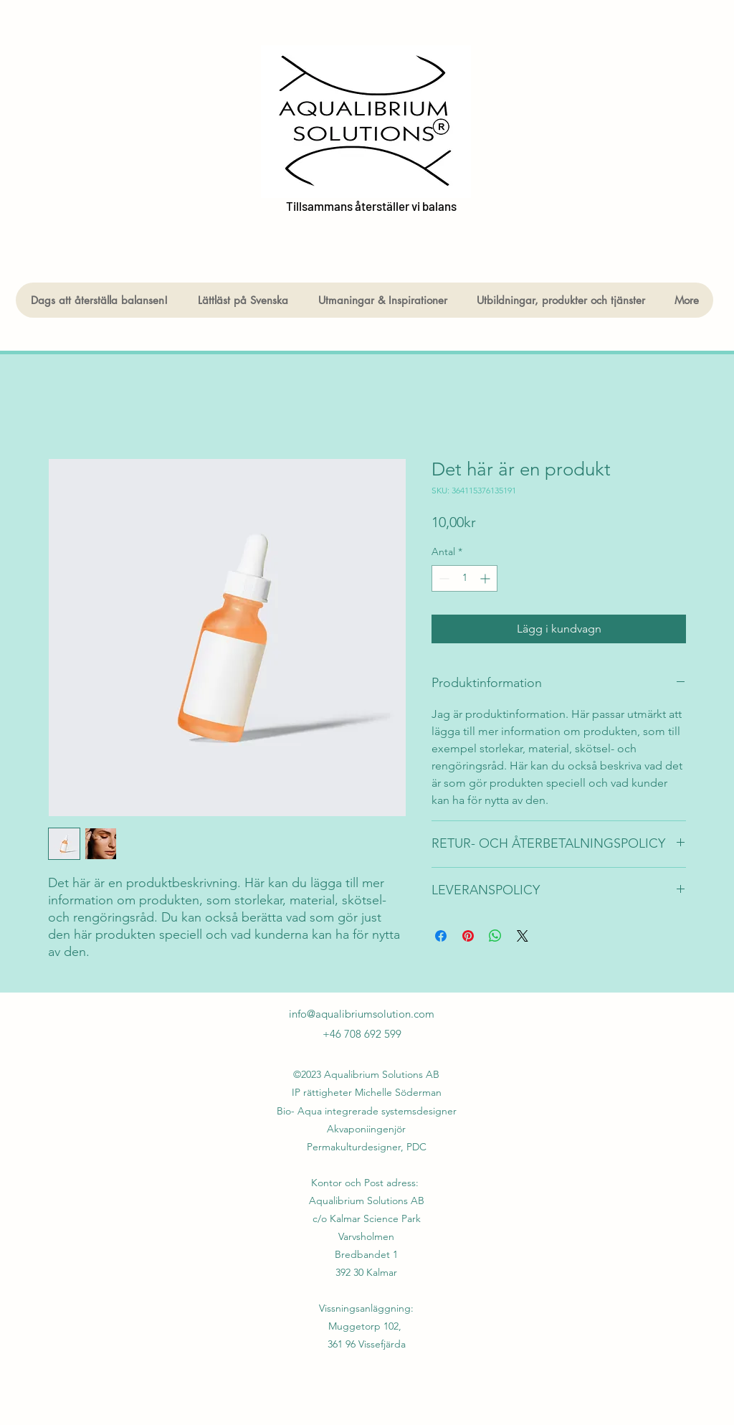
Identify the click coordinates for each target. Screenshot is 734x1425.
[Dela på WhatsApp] (495, 936)
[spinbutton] (464, 578)
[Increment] (486, 578)
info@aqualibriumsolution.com (361, 1014)
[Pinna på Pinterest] (468, 936)
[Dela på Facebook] (440, 936)
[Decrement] (443, 578)
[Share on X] (522, 936)
